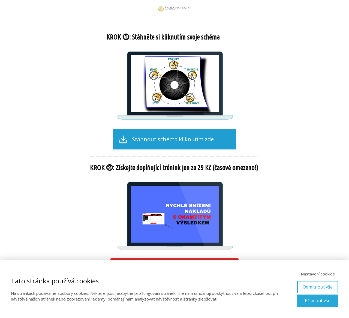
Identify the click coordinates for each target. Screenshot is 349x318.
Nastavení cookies (318, 274)
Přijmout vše (317, 301)
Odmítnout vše (318, 287)
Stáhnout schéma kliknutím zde (173, 139)
